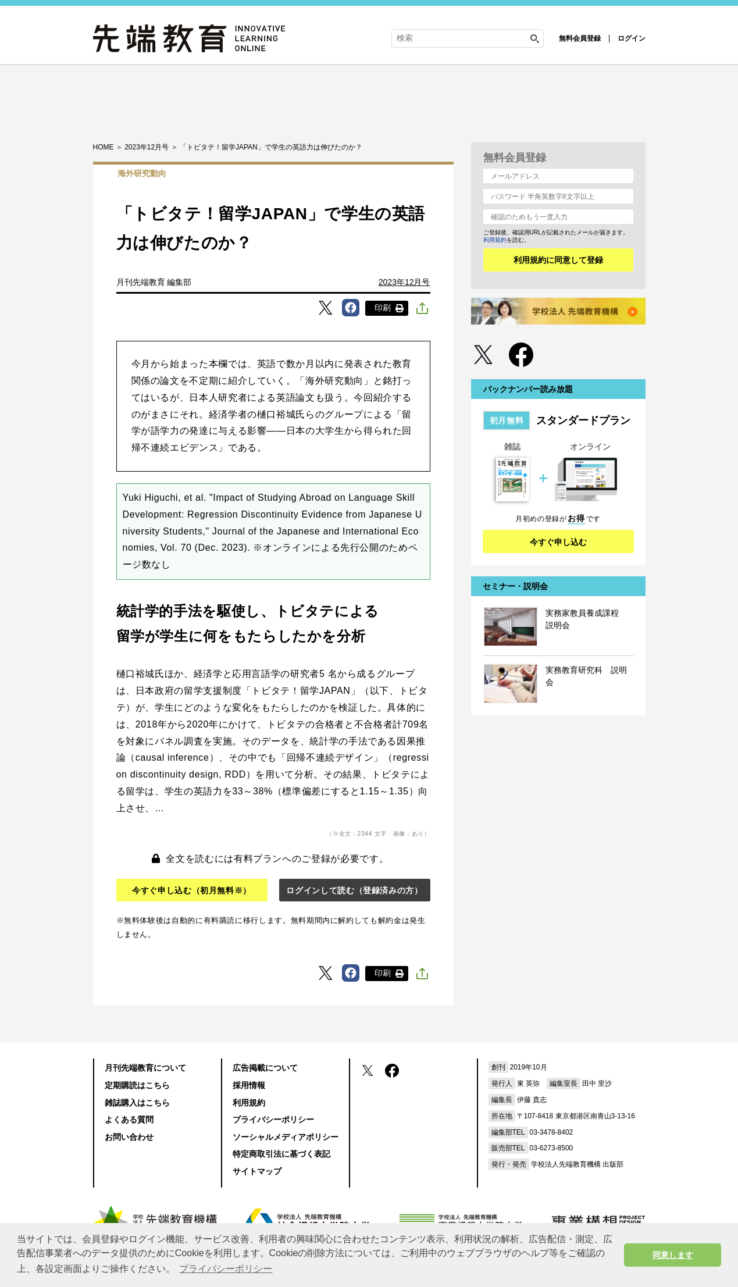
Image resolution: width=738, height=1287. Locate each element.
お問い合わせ (129, 1137)
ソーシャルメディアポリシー (285, 1137)
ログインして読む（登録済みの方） (354, 890)
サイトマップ (257, 1171)
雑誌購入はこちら (137, 1103)
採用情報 (249, 1085)
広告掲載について (265, 1068)
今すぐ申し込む (558, 542)
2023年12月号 (404, 282)
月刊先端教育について (145, 1068)
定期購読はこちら (137, 1085)
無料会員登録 (580, 38)
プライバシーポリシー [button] (225, 1269)
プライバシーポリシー (273, 1119)
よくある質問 (129, 1119)
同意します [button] (673, 1255)
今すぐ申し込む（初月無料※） (191, 890)
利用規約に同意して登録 (558, 260)
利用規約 (495, 240)
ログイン (632, 38)
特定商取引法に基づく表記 (281, 1154)
